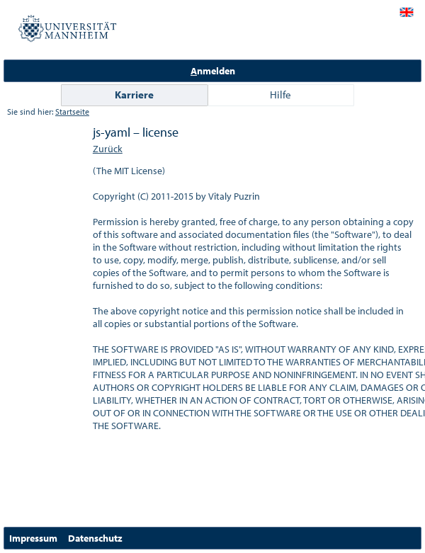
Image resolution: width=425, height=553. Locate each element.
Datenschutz (95, 538)
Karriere (134, 94)
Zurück (108, 148)
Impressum (33, 538)
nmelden (213, 70)
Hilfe (280, 94)
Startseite (72, 111)
